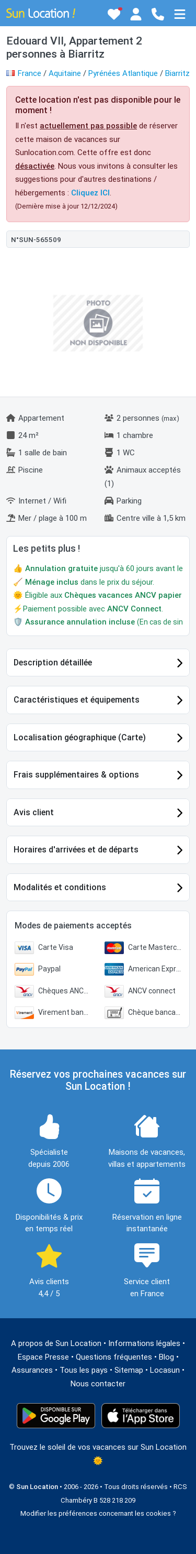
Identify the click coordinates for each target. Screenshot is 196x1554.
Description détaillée (53, 662)
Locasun (165, 1370)
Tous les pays (84, 1370)
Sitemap (128, 1370)
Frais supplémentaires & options (76, 775)
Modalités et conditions (60, 887)
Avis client (34, 812)
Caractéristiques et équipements (77, 700)
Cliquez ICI (90, 193)
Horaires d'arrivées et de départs (76, 850)
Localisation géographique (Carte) (80, 737)
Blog (166, 1357)
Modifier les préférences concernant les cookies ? (98, 1513)
